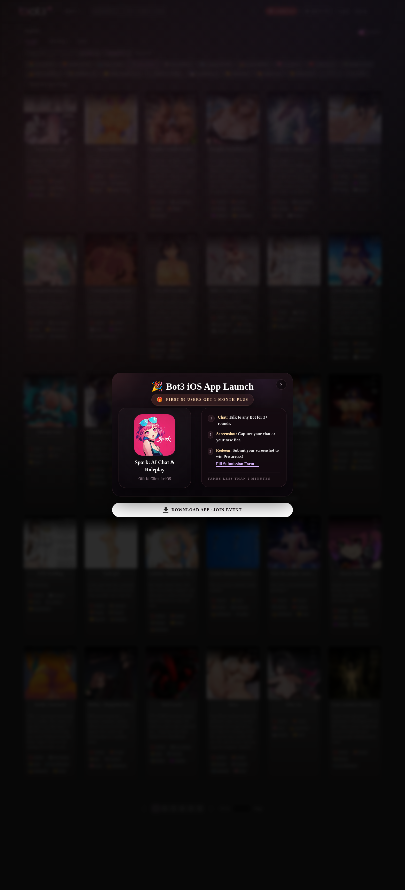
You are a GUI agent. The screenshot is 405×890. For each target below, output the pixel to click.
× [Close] (281, 384)
